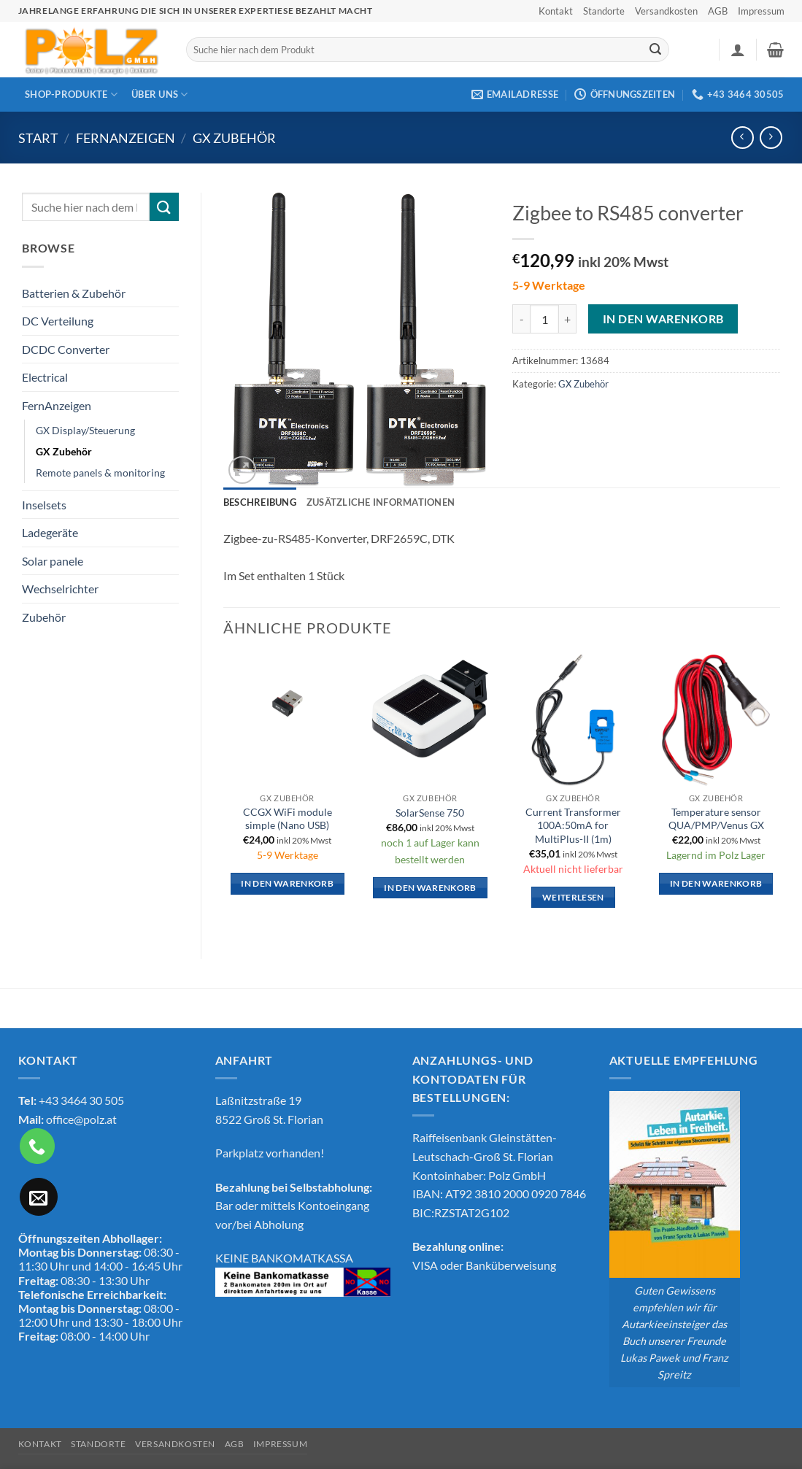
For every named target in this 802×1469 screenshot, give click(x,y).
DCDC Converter (65, 349)
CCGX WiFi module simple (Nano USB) (287, 819)
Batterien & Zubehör (74, 293)
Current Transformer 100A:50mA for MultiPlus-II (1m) (573, 825)
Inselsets (44, 505)
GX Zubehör (234, 138)
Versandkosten (666, 11)
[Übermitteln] (655, 49)
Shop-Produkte (71, 94)
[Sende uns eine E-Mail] (39, 1197)
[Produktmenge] (544, 318)
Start (38, 138)
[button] (737, 50)
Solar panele (52, 561)
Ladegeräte (50, 532)
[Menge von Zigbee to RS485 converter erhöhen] (568, 318)
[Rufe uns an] (37, 1145)
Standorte (604, 11)
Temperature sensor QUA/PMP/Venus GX (716, 819)
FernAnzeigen (125, 138)
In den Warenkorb (663, 318)
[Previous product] (771, 137)
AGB (718, 11)
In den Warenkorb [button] (287, 883)
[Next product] (742, 137)
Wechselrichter (60, 588)
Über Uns (159, 94)
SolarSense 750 (430, 812)
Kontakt (556, 11)
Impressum (761, 11)
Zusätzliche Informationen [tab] (380, 502)
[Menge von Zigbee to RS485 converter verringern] (521, 318)
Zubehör (44, 617)
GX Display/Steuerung (85, 430)
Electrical (45, 377)
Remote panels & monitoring (100, 472)
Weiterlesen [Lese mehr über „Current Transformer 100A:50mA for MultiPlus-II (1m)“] (573, 897)
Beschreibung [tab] (259, 502)
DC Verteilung (57, 321)
